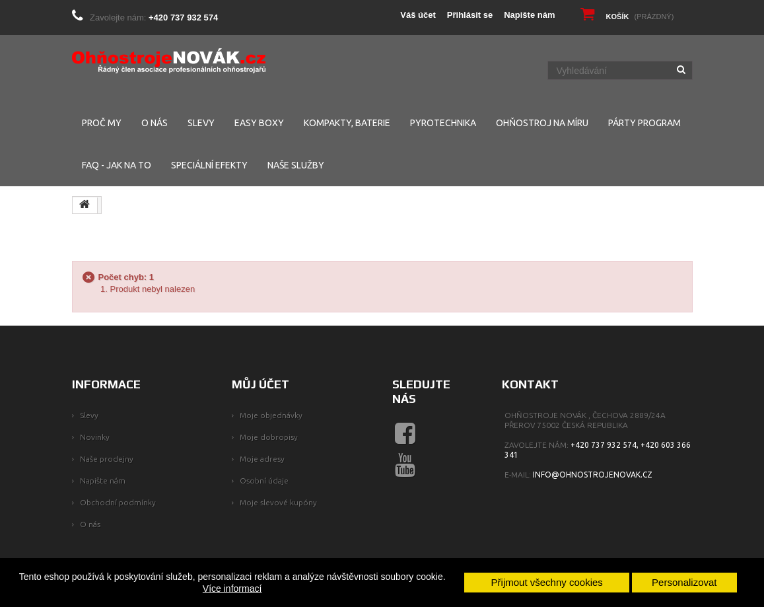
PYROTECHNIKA (443, 123)
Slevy (89, 415)
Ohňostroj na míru (542, 123)
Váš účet (417, 15)
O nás (90, 524)
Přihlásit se (470, 15)
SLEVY (201, 123)
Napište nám (529, 15)
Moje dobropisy (269, 437)
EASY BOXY (259, 123)
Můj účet (260, 384)
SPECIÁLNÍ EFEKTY (209, 165)
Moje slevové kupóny (278, 502)
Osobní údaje (264, 480)
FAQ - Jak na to (116, 165)
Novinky (95, 437)
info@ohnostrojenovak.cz (592, 474)
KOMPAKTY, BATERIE (347, 123)
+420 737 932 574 (183, 17)
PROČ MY (102, 123)
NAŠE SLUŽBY (295, 165)
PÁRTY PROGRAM (644, 123)
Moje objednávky (271, 415)
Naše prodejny (106, 458)
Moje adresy (262, 458)
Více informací (232, 588)
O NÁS (154, 123)
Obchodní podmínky (118, 502)
